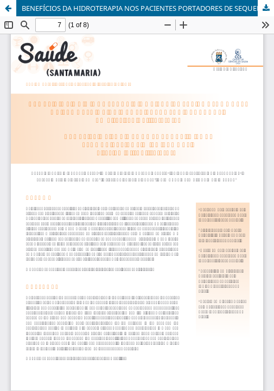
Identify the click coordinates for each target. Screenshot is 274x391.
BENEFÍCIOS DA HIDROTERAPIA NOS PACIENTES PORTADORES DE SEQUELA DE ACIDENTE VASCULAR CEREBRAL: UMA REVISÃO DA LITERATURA (148, 8)
